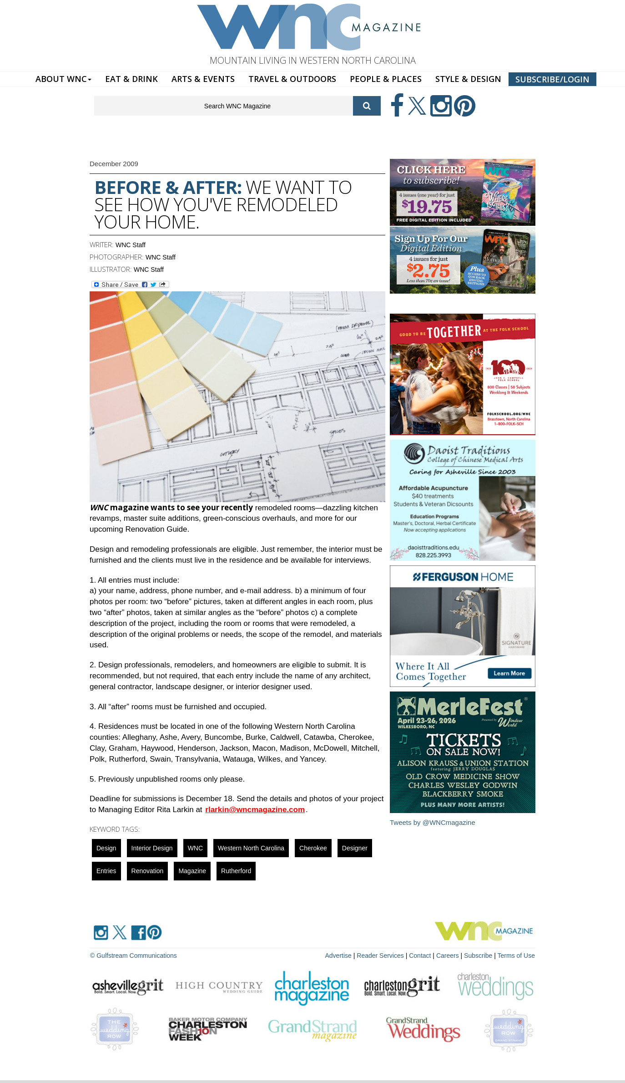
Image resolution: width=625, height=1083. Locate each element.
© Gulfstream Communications (133, 955)
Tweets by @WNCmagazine (432, 822)
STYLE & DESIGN (468, 78)
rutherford (236, 871)
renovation (147, 871)
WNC (195, 848)
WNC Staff (131, 245)
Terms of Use (516, 955)
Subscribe (479, 955)
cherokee (313, 848)
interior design (152, 848)
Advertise (338, 955)
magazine (192, 871)
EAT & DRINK (131, 78)
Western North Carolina (251, 848)
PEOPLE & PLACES (386, 78)
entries (106, 871)
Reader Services (380, 955)
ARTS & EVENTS (203, 78)
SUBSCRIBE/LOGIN (552, 79)
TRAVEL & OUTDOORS (292, 78)
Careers (447, 955)
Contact (420, 955)
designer (355, 848)
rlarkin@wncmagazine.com (255, 809)
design (106, 848)
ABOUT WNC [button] (63, 78)
